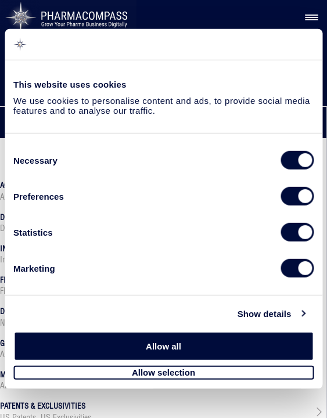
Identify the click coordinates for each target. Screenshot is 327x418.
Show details (265, 313)
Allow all (163, 346)
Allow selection (163, 372)
